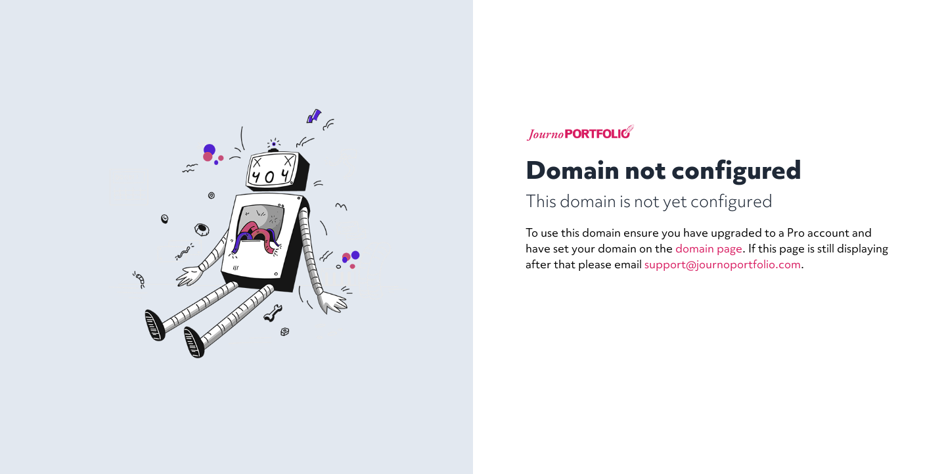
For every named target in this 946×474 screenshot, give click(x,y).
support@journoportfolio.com (722, 264)
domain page (708, 248)
